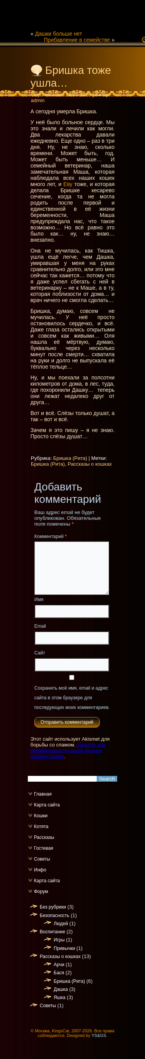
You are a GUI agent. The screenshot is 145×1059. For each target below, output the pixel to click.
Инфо (40, 870)
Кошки (41, 815)
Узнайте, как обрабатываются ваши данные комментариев (68, 750)
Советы (42, 859)
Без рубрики (53, 907)
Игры (59, 940)
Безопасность (55, 915)
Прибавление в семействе (77, 40)
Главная (43, 794)
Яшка (59, 997)
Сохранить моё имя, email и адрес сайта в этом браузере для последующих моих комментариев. (72, 697)
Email (40, 626)
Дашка (61, 989)
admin (37, 100)
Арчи (59, 964)
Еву (67, 184)
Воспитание (52, 931)
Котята (41, 826)
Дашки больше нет (58, 34)
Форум (41, 891)
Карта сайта (47, 805)
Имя (38, 599)
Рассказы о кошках (90, 464)
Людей (61, 923)
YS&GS (99, 1035)
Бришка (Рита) (70, 458)
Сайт (39, 653)
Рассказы (44, 837)
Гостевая (43, 848)
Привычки (64, 948)
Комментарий (50, 536)
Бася (59, 972)
